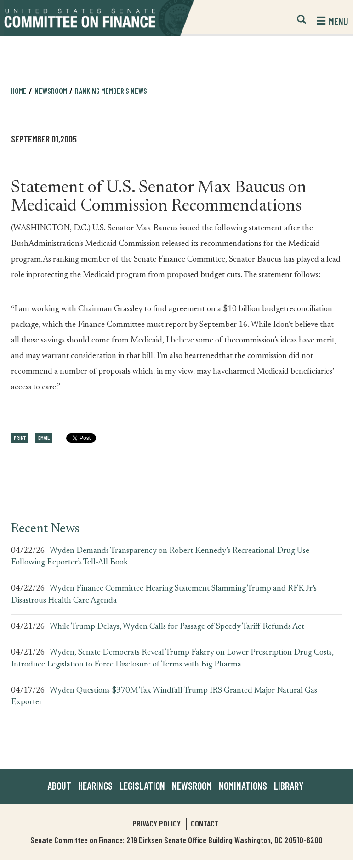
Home (19, 90)
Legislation (142, 786)
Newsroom (50, 90)
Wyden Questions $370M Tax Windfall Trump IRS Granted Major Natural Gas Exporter (164, 697)
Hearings (95, 786)
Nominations (243, 786)
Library (288, 786)
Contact (205, 823)
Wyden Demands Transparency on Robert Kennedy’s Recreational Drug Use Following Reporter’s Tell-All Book (160, 557)
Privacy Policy (156, 823)
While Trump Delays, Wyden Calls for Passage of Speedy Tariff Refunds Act (177, 627)
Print (20, 437)
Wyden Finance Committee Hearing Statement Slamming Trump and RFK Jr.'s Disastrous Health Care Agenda (164, 595)
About (59, 786)
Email (44, 437)
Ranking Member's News (111, 90)
